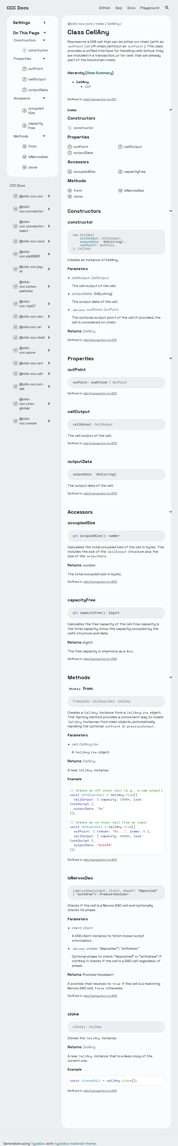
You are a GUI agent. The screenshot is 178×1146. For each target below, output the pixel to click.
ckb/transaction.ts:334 (100, 493)
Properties (30, 58)
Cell (88, 86)
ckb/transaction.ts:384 (100, 582)
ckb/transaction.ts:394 (100, 659)
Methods (30, 136)
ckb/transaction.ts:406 (100, 996)
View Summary (99, 73)
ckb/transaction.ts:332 (100, 340)
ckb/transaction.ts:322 (100, 393)
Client (114, 891)
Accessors (30, 98)
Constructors (30, 40)
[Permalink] (97, 222)
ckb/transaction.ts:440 (100, 1091)
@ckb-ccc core (80, 23)
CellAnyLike (102, 701)
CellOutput (111, 238)
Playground (149, 8)
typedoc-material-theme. (76, 1143)
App (118, 8)
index (100, 23)
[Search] (167, 7)
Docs (131, 8)
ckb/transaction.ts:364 (100, 860)
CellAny (113, 23)
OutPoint (107, 245)
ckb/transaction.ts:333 (100, 443)
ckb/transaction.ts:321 (99, 99)
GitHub (104, 8)
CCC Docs (18, 8)
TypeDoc (38, 1143)
